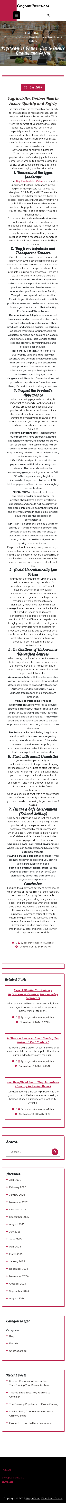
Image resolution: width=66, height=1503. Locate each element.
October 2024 (17, 1283)
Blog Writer (33, 1498)
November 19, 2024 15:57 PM (33, 1022)
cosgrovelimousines (33, 5)
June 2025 (15, 1239)
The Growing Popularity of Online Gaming (33, 1404)
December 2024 (18, 1268)
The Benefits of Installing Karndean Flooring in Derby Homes (33, 1084)
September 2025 (19, 1216)
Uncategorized (18, 1350)
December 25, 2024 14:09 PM (33, 946)
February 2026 (17, 1187)
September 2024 (19, 1291)
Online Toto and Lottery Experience (30, 1423)
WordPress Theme (52, 1498)
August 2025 (17, 1224)
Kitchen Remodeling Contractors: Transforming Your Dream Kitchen (29, 1383)
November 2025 (18, 1202)
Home (27, 33)
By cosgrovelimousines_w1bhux (36, 942)
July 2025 (14, 1231)
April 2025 (15, 1246)
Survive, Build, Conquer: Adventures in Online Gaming (31, 1413)
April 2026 (15, 1179)
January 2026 (17, 1194)
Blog (36, 33)
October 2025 (17, 1209)
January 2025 (17, 1261)
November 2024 (19, 1276)
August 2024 (17, 1298)
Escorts (14, 1343)
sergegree (7, 1481)
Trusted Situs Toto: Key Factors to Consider (29, 1394)
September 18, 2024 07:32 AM (33, 1114)
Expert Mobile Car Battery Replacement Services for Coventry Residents (33, 994)
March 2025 (16, 1254)
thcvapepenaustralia (13, 1477)
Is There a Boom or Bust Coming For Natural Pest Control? (33, 1040)
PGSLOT (6, 1469)
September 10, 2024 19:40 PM (33, 1066)
